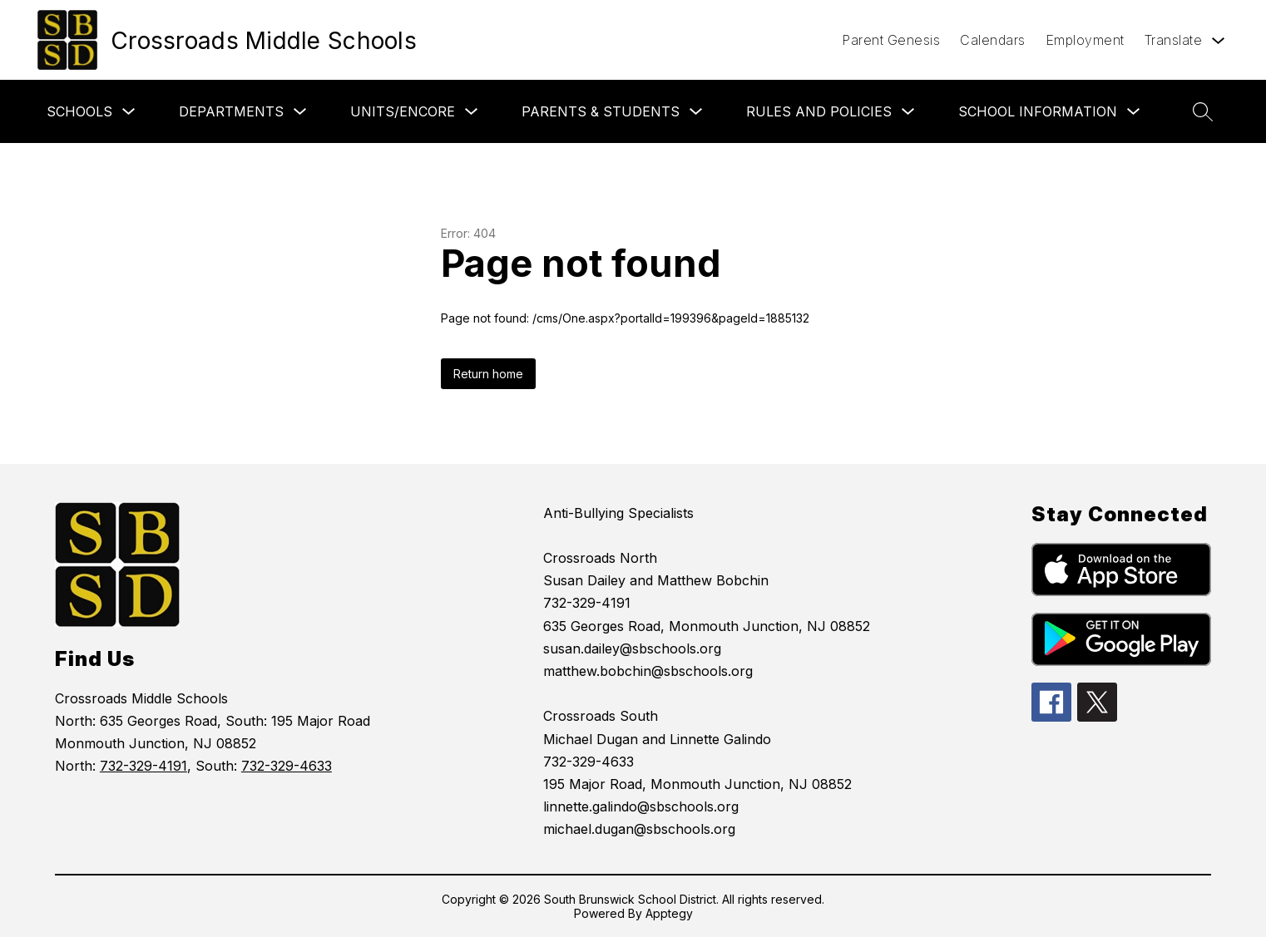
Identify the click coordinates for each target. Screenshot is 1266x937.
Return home (488, 374)
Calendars (993, 40)
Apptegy (669, 913)
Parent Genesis (891, 40)
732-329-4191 (143, 765)
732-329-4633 (286, 765)
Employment (1085, 40)
